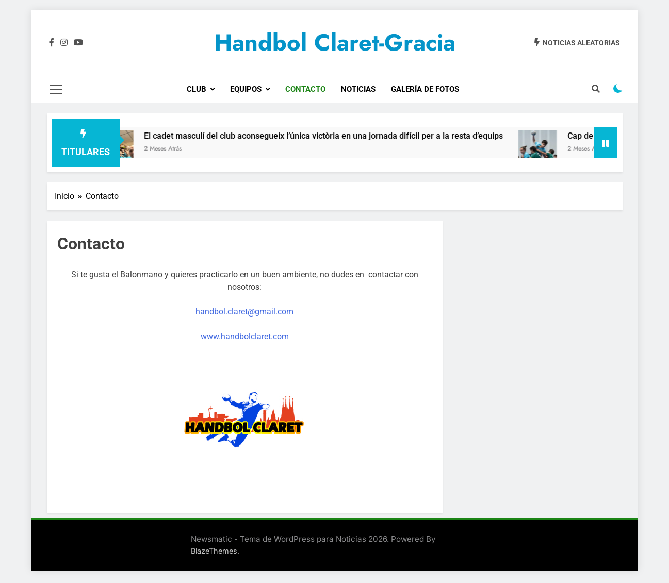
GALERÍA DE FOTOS (425, 89)
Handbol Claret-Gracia (334, 42)
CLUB (196, 89)
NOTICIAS (358, 89)
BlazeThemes (214, 550)
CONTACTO (305, 89)
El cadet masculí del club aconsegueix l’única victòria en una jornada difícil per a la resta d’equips (332, 136)
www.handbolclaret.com (245, 336)
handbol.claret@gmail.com (244, 312)
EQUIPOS (246, 89)
